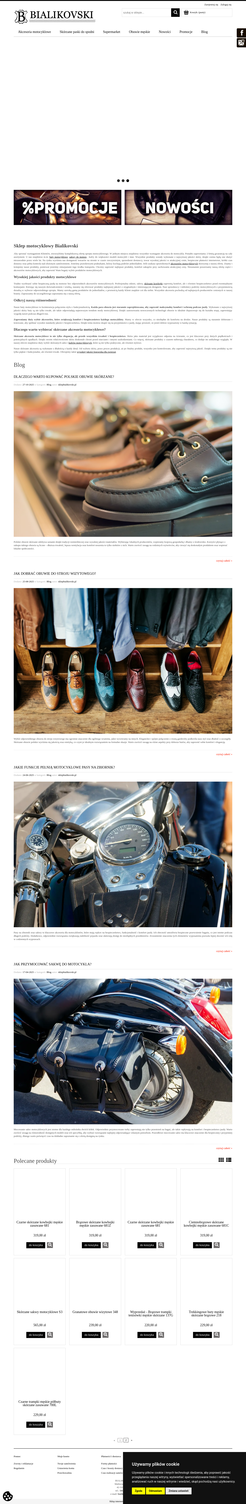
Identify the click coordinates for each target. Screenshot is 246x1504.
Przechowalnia (64, 1472)
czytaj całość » (224, 560)
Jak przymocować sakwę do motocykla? (53, 964)
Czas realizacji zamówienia (114, 1472)
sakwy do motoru (78, 257)
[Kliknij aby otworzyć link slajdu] (123, 112)
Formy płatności (109, 1463)
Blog (49, 384)
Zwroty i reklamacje (23, 1463)
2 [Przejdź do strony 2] (126, 1440)
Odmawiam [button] (155, 1490)
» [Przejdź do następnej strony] (131, 1440)
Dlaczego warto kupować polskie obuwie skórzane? (64, 377)
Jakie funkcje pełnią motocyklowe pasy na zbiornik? (64, 767)
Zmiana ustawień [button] (178, 1490)
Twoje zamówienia (66, 1463)
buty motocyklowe (58, 257)
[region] (123, 112)
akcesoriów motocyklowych (184, 263)
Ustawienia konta (65, 1468)
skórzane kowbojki (153, 283)
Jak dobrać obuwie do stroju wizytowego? (55, 573)
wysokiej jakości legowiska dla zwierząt (96, 351)
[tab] (118, 180)
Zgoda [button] (138, 1490)
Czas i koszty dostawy (112, 1468)
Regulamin (19, 1468)
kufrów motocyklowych (80, 342)
